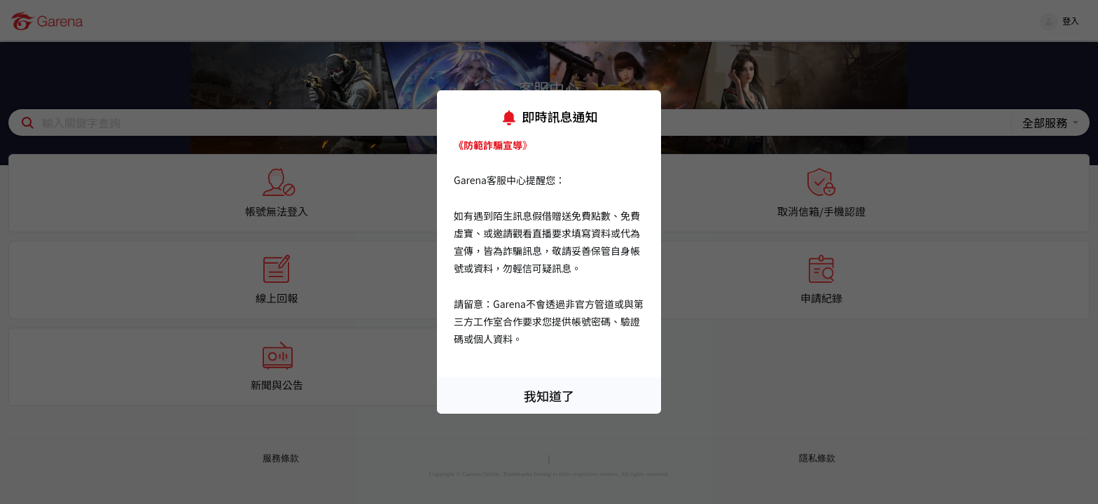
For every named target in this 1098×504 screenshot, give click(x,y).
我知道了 (549, 395)
